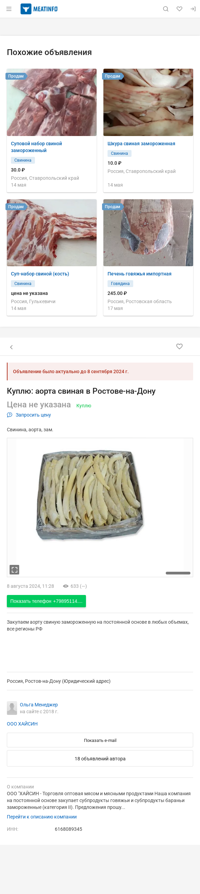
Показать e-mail (100, 740)
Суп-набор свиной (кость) (40, 273)
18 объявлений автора (100, 758)
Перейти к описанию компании (42, 817)
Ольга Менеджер (39, 704)
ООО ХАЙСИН (22, 724)
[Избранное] (179, 9)
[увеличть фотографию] (14, 569)
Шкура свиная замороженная (141, 143)
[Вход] (193, 9)
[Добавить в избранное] (179, 346)
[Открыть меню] (9, 9)
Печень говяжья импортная (140, 273)
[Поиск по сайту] (166, 9)
